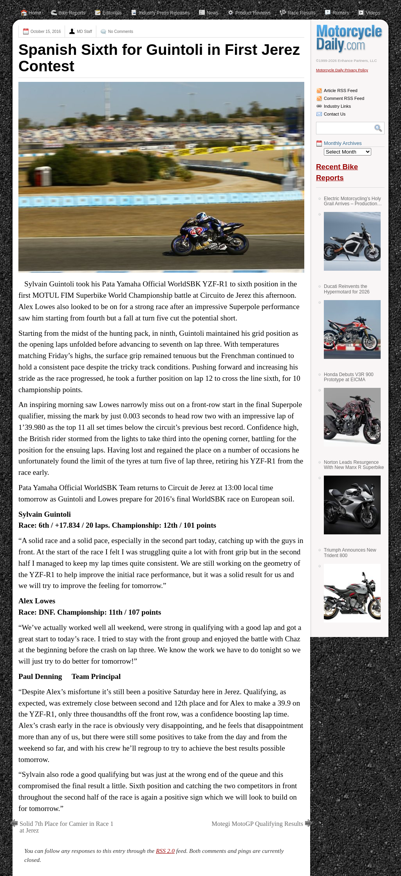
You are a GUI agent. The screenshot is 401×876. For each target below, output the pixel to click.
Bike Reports (72, 13)
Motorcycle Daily (350, 39)
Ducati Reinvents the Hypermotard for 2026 (347, 289)
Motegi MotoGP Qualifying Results (257, 823)
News (213, 13)
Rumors (340, 13)
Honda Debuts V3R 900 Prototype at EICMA (349, 377)
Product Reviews (253, 13)
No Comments (120, 31)
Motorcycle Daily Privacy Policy (342, 70)
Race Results (301, 13)
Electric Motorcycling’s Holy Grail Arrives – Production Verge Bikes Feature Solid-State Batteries (352, 201)
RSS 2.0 (165, 850)
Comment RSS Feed (344, 98)
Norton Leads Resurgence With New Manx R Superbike (354, 465)
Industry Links (337, 106)
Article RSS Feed (341, 90)
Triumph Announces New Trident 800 (350, 552)
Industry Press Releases (164, 13)
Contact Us (334, 114)
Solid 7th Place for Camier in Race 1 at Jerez (67, 827)
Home (35, 13)
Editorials (112, 13)
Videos (373, 13)
